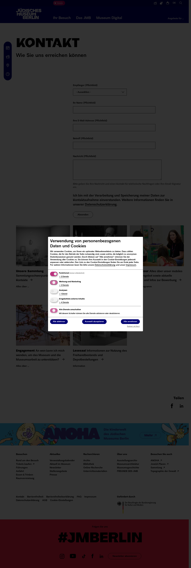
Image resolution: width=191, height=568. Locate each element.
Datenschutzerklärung (105, 265)
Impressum (131, 265)
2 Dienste (64, 277)
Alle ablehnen (59, 322)
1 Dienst (63, 294)
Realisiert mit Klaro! (133, 326)
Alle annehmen (130, 322)
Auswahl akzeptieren (94, 322)
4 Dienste (64, 302)
